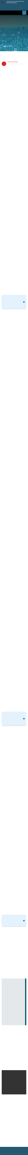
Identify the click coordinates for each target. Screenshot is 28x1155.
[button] (8, 8)
